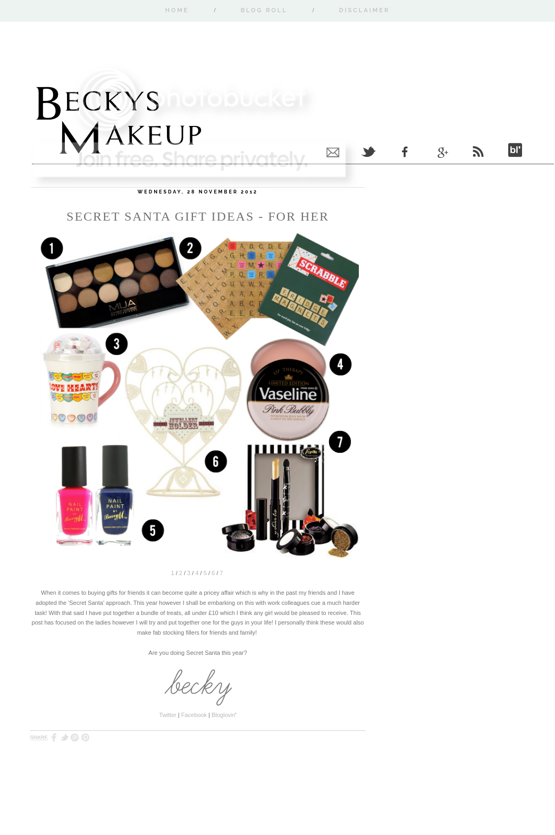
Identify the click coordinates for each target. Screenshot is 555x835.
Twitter (167, 715)
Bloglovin (224, 715)
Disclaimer (364, 10)
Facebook (194, 715)
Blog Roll (264, 10)
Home (177, 10)
